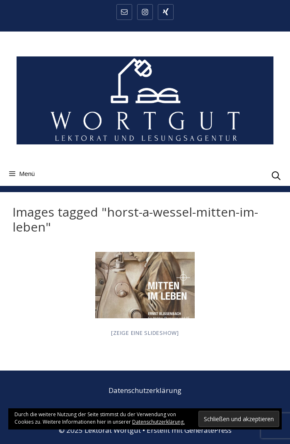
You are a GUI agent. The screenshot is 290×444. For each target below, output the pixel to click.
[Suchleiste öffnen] (276, 175)
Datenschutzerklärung (145, 390)
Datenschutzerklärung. (158, 421)
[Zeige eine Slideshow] (145, 333)
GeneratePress (208, 430)
